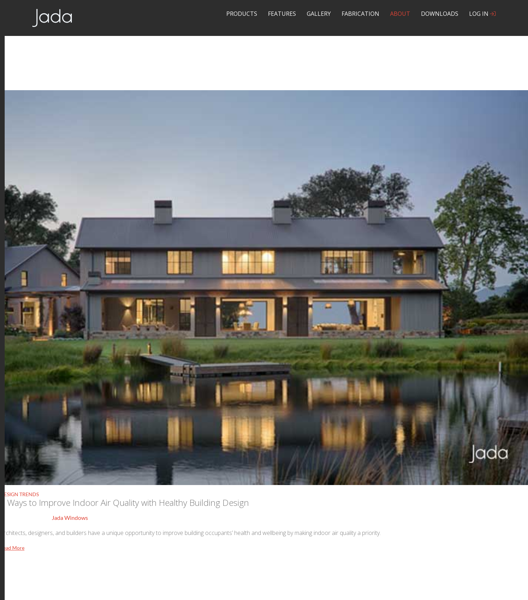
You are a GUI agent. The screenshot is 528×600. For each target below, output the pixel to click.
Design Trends (19, 494)
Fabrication (360, 14)
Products (241, 14)
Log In (482, 14)
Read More (12, 548)
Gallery (319, 14)
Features (282, 14)
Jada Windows (70, 517)
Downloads (439, 14)
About (400, 14)
